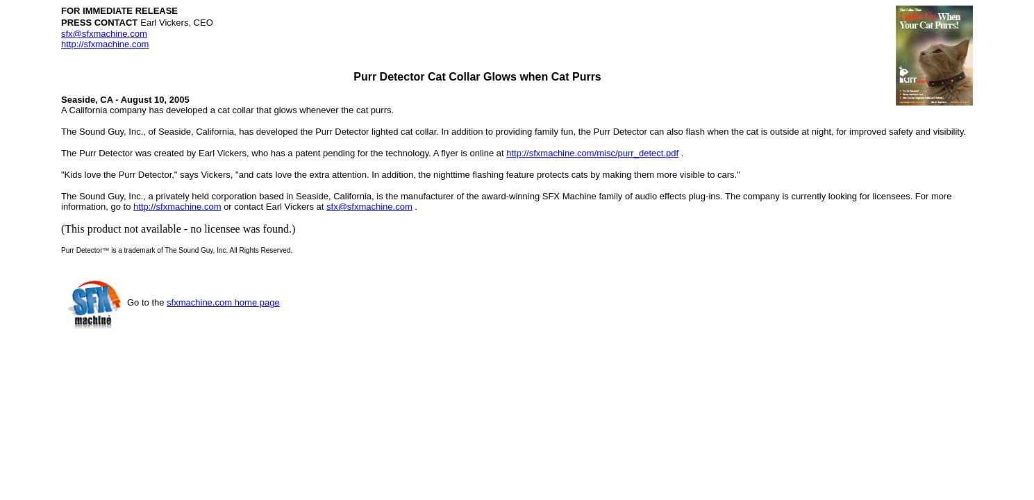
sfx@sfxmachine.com (104, 33)
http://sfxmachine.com (105, 44)
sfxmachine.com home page (223, 302)
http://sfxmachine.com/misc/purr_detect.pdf (592, 153)
